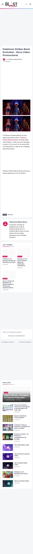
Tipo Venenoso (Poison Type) (22, 454)
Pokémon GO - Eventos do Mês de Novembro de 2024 (9, 260)
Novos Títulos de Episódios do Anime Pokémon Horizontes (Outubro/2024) (8, 284)
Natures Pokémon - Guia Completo (20, 416)
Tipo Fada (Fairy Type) (21, 445)
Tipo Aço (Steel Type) (21, 481)
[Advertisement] (16, 27)
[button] (2, 4)
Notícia (10, 214)
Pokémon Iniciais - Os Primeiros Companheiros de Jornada (21, 436)
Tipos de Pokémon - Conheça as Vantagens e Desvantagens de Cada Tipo (22, 407)
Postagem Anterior (8, 342)
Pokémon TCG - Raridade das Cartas (21, 472)
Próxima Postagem (25, 342)
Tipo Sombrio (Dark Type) (20, 463)
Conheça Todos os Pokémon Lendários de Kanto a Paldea (22, 426)
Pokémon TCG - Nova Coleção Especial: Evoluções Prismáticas (22, 262)
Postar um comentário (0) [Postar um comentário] (16, 336)
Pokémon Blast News (18, 222)
